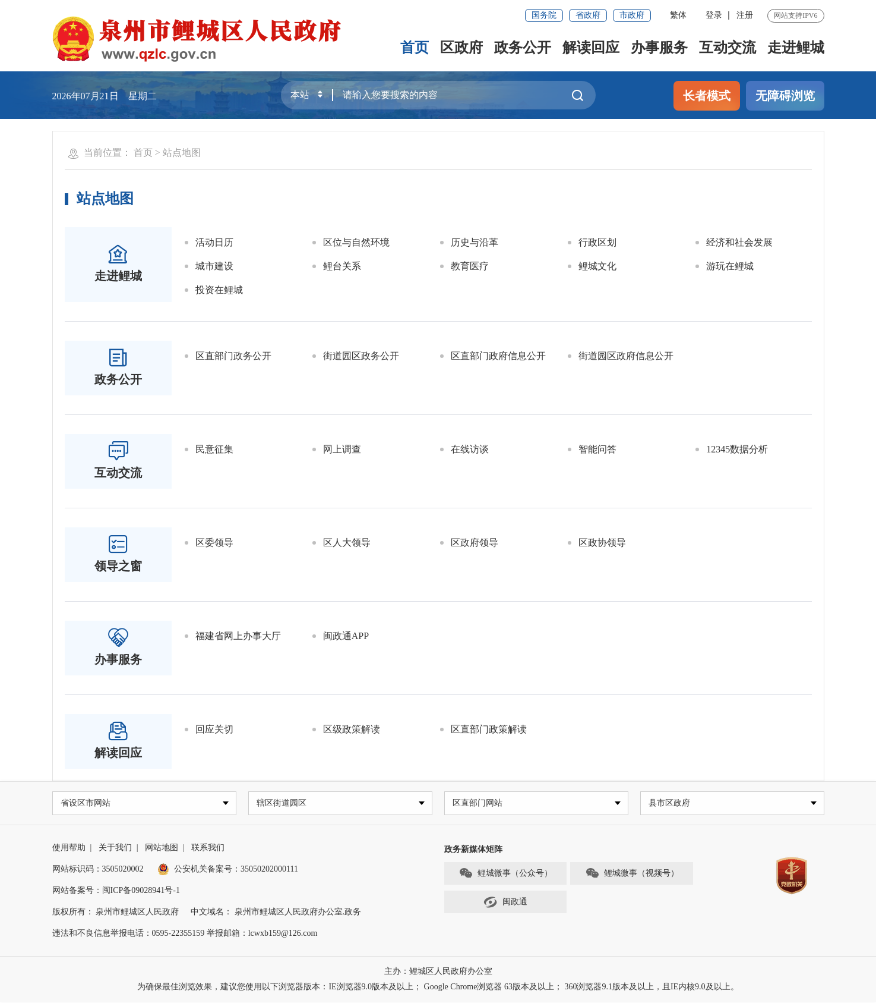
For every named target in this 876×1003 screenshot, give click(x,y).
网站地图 (161, 848)
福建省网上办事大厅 (238, 636)
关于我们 (115, 848)
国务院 (544, 15)
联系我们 (207, 848)
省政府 (587, 15)
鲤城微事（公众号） (505, 875)
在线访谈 (470, 449)
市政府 (631, 15)
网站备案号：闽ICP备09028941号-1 (116, 891)
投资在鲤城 (219, 290)
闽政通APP (346, 636)
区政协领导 (602, 542)
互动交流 (727, 47)
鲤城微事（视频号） (632, 875)
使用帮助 (69, 848)
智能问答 (597, 449)
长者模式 (706, 95)
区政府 (461, 47)
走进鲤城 (795, 47)
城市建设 (214, 266)
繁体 (678, 15)
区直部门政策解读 (489, 729)
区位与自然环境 (356, 242)
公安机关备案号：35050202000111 (227, 870)
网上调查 (342, 449)
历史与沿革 (474, 242)
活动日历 (214, 242)
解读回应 (590, 47)
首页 (414, 47)
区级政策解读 (351, 729)
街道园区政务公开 (361, 356)
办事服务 (659, 47)
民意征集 (214, 449)
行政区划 (597, 242)
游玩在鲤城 (730, 266)
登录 (714, 15)
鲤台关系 (342, 266)
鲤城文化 (597, 266)
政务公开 (522, 47)
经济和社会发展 (739, 242)
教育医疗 (470, 266)
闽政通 (505, 904)
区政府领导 (474, 542)
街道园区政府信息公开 (625, 356)
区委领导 (214, 542)
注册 (744, 15)
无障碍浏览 (785, 95)
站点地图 (182, 152)
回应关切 (214, 729)
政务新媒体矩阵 (473, 850)
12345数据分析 (737, 449)
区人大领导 (347, 542)
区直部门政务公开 (233, 356)
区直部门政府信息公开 (498, 356)
